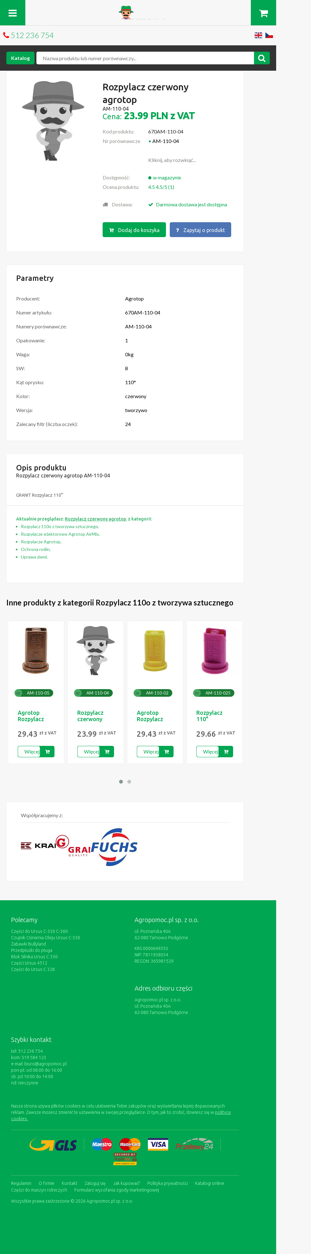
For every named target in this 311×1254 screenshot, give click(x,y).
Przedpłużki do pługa (31, 949)
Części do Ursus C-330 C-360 (39, 930)
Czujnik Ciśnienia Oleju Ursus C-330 (45, 937)
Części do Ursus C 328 (33, 968)
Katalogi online (209, 1181)
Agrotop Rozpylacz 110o (31, 718)
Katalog (20, 58)
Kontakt (69, 1181)
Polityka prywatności (167, 1181)
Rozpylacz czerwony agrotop (90, 718)
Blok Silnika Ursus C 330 (34, 956)
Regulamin (21, 1181)
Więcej (32, 751)
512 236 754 (32, 35)
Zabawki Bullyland (28, 943)
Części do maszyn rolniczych (39, 1188)
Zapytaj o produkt (200, 230)
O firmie (46, 1181)
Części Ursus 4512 (29, 962)
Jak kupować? (126, 1181)
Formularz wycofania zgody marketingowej (116, 1188)
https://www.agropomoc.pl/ (155, 9)
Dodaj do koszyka (134, 230)
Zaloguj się (95, 1181)
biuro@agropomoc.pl (45, 1063)
